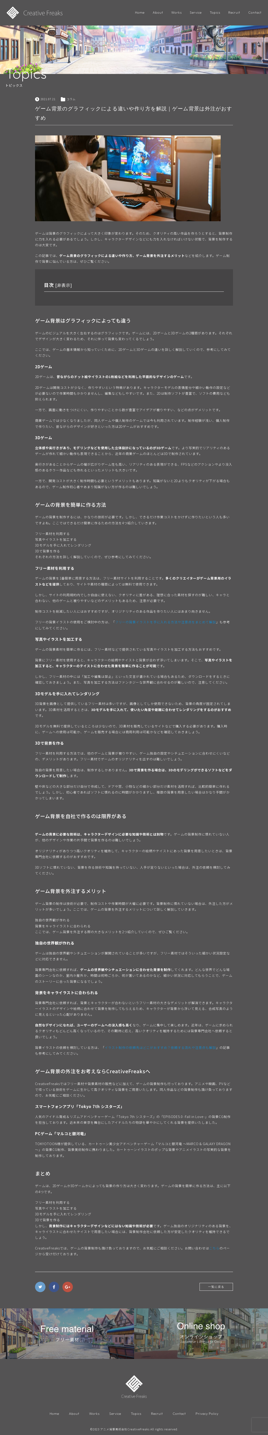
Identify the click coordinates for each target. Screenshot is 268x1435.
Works (176, 12)
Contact (255, 12)
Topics (215, 12)
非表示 (63, 285)
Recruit (234, 12)
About (158, 12)
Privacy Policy (207, 1414)
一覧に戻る (216, 1287)
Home (140, 12)
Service (196, 12)
